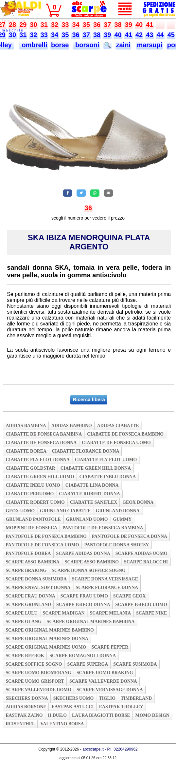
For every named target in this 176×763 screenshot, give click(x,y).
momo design (152, 715)
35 (86, 24)
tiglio (107, 698)
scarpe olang (23, 621)
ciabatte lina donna (92, 485)
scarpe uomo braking (105, 672)
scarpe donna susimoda (36, 579)
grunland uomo (87, 519)
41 (149, 24)
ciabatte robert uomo (35, 502)
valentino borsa (62, 723)
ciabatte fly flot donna (38, 459)
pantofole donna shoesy (116, 544)
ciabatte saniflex (93, 502)
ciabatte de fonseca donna (41, 442)
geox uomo (20, 510)
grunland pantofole (33, 519)
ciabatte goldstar (30, 468)
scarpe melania (110, 613)
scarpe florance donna (107, 587)
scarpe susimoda (135, 664)
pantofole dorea (28, 553)
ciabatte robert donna (89, 493)
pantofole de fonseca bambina (102, 527)
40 (139, 24)
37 (107, 24)
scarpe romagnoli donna (82, 655)
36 (96, 24)
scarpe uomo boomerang (38, 672)
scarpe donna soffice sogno (89, 570)
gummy (122, 519)
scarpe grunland (28, 604)
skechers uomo (73, 698)
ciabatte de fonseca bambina (44, 434)
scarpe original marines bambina (91, 621)
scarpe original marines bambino (50, 630)
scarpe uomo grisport (35, 681)
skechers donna (27, 698)
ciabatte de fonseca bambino (125, 434)
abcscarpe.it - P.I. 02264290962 (110, 749)
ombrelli (33, 45)
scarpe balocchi (146, 561)
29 (22, 24)
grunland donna (118, 510)
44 (160, 34)
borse (60, 45)
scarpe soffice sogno (34, 664)
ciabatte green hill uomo (40, 476)
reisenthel (20, 723)
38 (117, 24)
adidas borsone (26, 706)
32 (54, 24)
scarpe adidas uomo (141, 553)
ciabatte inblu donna (107, 476)
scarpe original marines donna (47, 638)
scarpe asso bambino (92, 561)
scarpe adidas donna (83, 553)
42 (139, 34)
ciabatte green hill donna (96, 468)
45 (171, 34)
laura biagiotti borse (101, 715)
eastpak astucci (72, 706)
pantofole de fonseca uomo (42, 544)
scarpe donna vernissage (105, 579)
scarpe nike (151, 613)
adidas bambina (26, 425)
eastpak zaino (24, 715)
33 (65, 24)
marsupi (149, 45)
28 (12, 24)
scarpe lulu (21, 613)
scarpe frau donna (30, 596)
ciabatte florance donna (85, 451)
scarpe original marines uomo (46, 647)
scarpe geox (129, 596)
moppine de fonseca (31, 527)
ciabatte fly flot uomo (106, 459)
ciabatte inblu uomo (33, 485)
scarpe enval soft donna (38, 587)
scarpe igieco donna (83, 604)
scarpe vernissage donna (110, 689)
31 (44, 24)
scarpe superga (87, 664)
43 (149, 34)
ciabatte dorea (26, 451)
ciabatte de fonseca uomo (116, 442)
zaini (123, 45)
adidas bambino (71, 425)
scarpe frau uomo (84, 596)
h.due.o (57, 715)
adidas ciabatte (118, 425)
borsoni (86, 45)
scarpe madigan (64, 613)
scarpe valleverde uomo (38, 689)
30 (33, 24)
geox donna (137, 502)
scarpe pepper (110, 647)
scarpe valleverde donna (103, 681)
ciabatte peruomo (30, 493)
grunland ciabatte (65, 510)
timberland (136, 698)
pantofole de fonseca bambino (46, 536)
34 (75, 24)
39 (128, 24)
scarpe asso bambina (32, 561)
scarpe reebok (25, 655)
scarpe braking (26, 570)
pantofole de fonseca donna (129, 536)
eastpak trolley (121, 706)
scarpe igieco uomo (141, 604)
